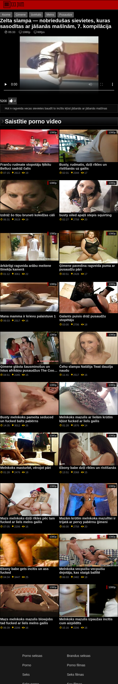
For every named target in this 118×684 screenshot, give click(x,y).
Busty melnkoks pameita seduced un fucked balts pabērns (26, 419)
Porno (26, 665)
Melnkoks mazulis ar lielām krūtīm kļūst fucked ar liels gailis (86, 419)
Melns (50, 14)
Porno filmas (76, 665)
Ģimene (21, 14)
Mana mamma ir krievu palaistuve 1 (28, 316)
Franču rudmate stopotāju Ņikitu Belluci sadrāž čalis (25, 166)
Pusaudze (65, 14)
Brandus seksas (78, 656)
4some (6, 14)
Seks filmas (75, 674)
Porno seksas (32, 656)
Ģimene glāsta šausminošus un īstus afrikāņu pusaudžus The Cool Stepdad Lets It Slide (27, 370)
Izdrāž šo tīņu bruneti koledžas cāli (27, 215)
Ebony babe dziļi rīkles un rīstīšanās (87, 468)
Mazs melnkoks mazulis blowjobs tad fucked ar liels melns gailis (26, 621)
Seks (26, 674)
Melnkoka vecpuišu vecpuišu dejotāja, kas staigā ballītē (82, 571)
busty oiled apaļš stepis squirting (85, 215)
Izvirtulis (36, 14)
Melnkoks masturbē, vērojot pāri (25, 468)
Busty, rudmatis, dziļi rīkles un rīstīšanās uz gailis (83, 166)
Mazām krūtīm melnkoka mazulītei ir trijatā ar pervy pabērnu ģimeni (87, 520)
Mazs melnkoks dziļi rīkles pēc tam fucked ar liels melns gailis (27, 520)
